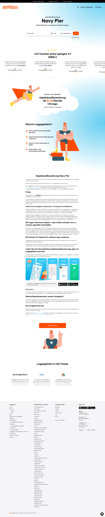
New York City (58, 412)
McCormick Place (38, 497)
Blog (10, 414)
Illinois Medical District (39, 448)
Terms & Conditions (13, 435)
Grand (35, 426)
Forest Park (36, 416)
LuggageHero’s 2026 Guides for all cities (18, 431)
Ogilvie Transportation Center (40, 458)
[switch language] (77, 7)
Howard (36, 418)
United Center (37, 444)
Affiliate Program (13, 420)
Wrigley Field (37, 499)
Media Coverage (14, 429)
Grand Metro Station (38, 476)
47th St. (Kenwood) (38, 473)
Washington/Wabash (39, 501)
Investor (12, 410)
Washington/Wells (38, 492)
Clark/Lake (36, 507)
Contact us (81, 430)
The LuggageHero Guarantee (17, 426)
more (79, 67)
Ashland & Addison (38, 422)
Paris (56, 414)
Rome (56, 416)
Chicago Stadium (38, 443)
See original (21, 65)
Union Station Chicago (39, 431)
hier (45, 293)
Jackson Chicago (38, 495)
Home (10, 407)
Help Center (12, 424)
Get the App (98, 7)
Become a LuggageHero (87, 7)
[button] (102, 514)
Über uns (11, 409)
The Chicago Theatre (38, 407)
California (36, 478)
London (57, 410)
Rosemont (36, 454)
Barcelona (57, 407)
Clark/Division (37, 424)
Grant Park (36, 412)
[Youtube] (92, 430)
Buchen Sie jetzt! (52, 325)
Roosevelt (36, 486)
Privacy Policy (12, 433)
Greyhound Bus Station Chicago (41, 505)
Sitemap (11, 437)
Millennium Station (38, 493)
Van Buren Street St (38, 461)
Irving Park (36, 456)
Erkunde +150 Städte (60, 420)
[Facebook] (86, 430)
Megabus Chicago (38, 420)
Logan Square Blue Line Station (41, 484)
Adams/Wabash (37, 490)
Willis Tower (36, 414)
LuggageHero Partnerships (17, 422)
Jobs (12, 412)
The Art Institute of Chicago (40, 410)
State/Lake (36, 488)
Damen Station (37, 459)
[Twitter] (88, 430)
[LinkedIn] (94, 430)
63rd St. (36, 452)
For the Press (12, 427)
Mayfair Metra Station (39, 469)
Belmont (36, 480)
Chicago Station (37, 471)
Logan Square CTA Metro (39, 467)
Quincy (35, 433)
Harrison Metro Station (39, 475)
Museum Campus (38, 446)
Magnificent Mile (37, 503)
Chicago (57, 409)
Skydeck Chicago (38, 435)
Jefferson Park (37, 463)
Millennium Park (37, 439)
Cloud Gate (36, 409)
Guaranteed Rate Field (39, 441)
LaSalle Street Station (39, 482)
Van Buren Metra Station (39, 429)
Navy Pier (36, 437)
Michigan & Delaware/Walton (40, 427)
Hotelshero (11, 418)
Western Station (37, 450)
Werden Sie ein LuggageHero (16, 416)
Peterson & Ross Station (39, 465)
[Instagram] (90, 430)
